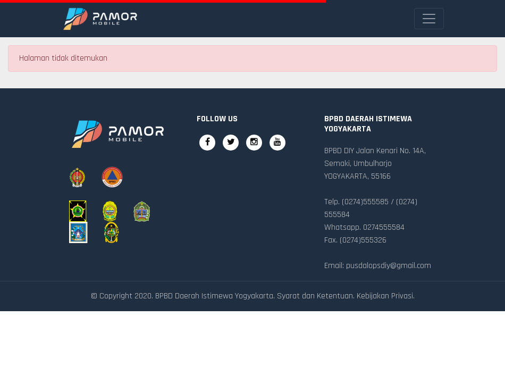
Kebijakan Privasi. (386, 296)
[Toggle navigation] (429, 18)
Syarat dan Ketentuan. (316, 296)
